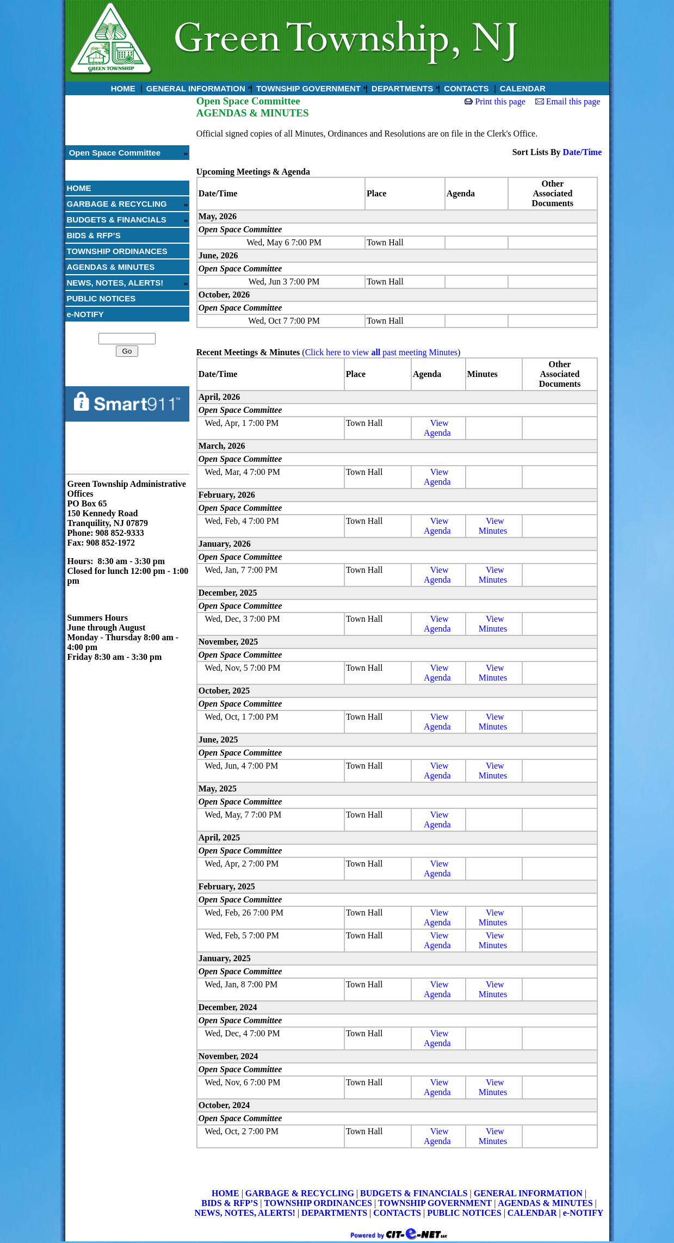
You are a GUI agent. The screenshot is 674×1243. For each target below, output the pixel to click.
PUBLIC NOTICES (101, 298)
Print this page (500, 101)
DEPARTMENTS (401, 88)
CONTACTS (465, 88)
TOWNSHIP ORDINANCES (117, 251)
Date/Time (582, 152)
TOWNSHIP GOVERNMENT (307, 88)
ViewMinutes (493, 525)
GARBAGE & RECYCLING (117, 203)
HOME (122, 88)
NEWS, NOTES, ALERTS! (115, 282)
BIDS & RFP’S (94, 235)
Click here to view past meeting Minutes (381, 352)
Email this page (573, 101)
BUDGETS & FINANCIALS (116, 219)
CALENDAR (522, 88)
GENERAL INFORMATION (194, 88)
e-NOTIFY (85, 314)
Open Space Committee (114, 152)
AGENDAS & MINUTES (111, 266)
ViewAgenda (437, 427)
